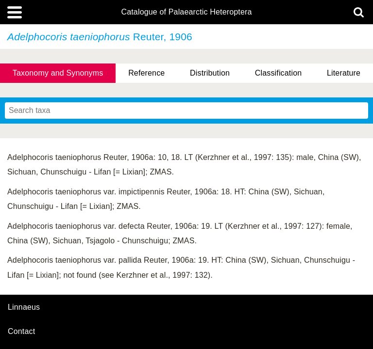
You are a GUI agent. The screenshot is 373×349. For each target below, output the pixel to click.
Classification (278, 73)
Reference (146, 73)
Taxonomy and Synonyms (58, 73)
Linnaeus (24, 307)
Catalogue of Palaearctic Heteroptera (186, 12)
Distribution (210, 73)
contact (21, 331)
